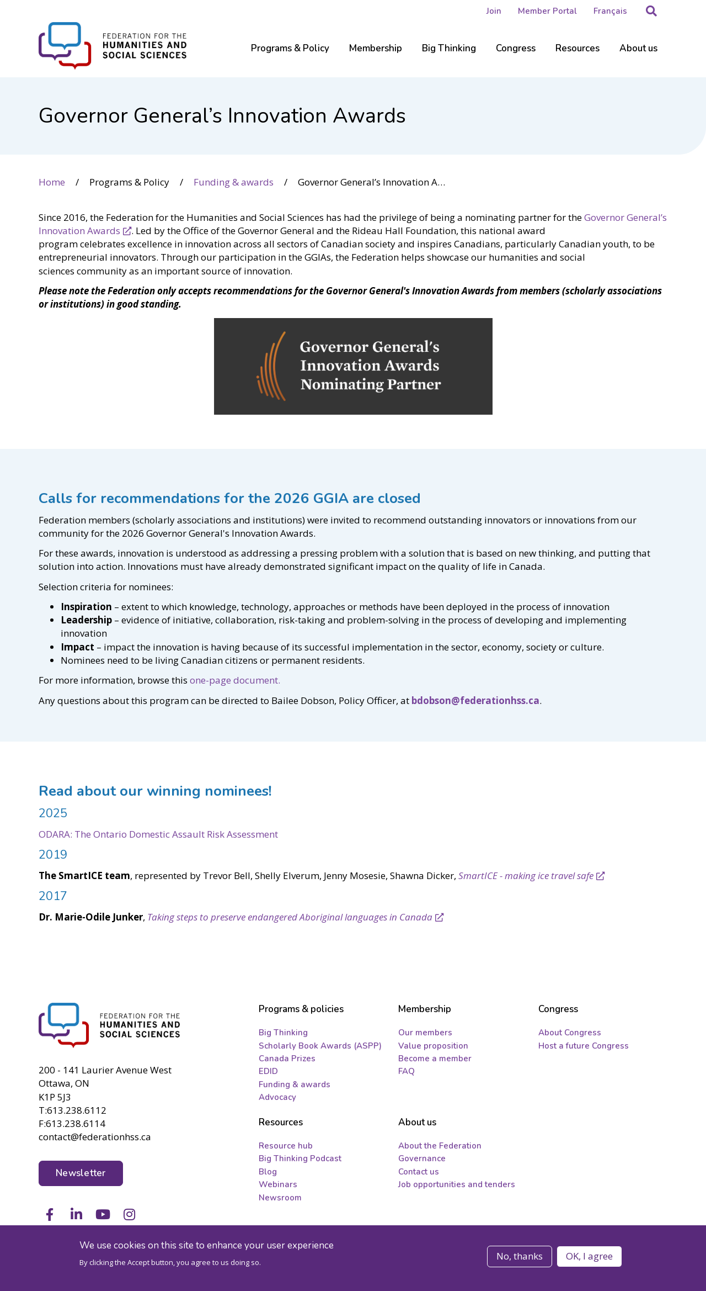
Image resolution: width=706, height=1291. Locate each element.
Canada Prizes (287, 1058)
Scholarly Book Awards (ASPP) (320, 1045)
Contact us (418, 1171)
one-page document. (235, 680)
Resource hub (286, 1145)
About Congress (569, 1032)
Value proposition (433, 1045)
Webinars (278, 1184)
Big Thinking (283, 1032)
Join (493, 11)
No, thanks (519, 1256)
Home (52, 182)
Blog (268, 1171)
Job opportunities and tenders (456, 1184)
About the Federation (440, 1145)
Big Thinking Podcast (300, 1158)
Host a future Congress (583, 1045)
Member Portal (547, 11)
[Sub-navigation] (290, 55)
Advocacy (277, 1097)
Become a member (435, 1058)
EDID (268, 1071)
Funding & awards (234, 182)
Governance (422, 1158)
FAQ (406, 1071)
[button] (651, 11)
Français (610, 11)
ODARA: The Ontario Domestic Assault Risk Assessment (158, 834)
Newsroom (280, 1197)
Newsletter (81, 1173)
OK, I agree (589, 1256)
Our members (425, 1032)
